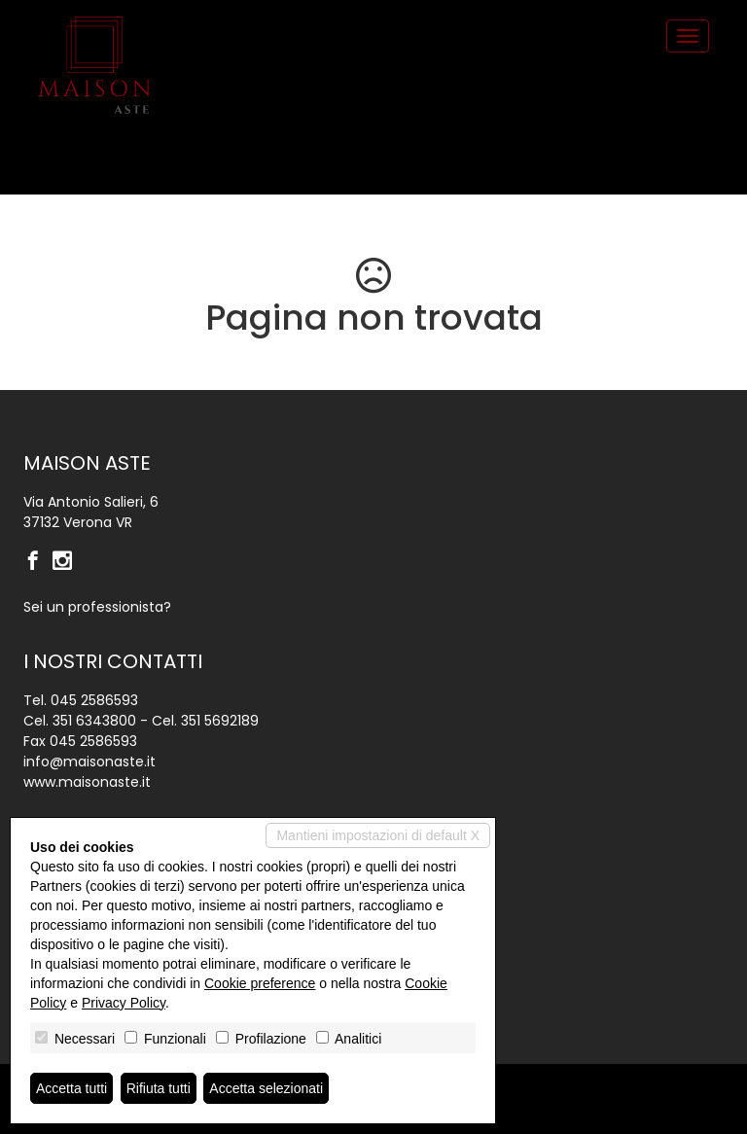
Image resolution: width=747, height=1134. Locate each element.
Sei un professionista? (97, 607)
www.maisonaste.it (87, 782)
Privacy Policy (123, 1002)
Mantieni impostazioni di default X (378, 835)
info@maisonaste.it (89, 761)
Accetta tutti (71, 1088)
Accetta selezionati (266, 1088)
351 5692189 (220, 720)
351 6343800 (94, 720)
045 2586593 (94, 700)
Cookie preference (259, 983)
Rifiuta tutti (158, 1088)
